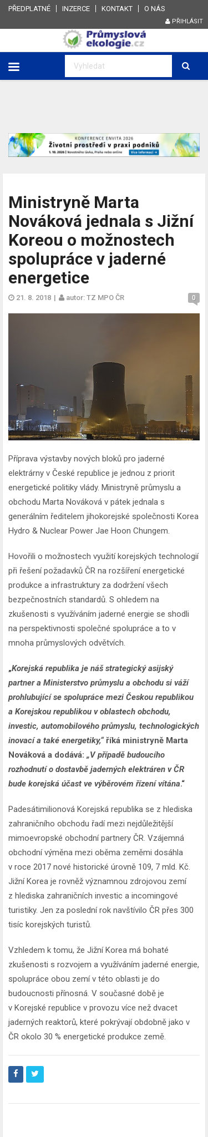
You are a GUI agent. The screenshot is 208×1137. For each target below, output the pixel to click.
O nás (154, 8)
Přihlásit (184, 21)
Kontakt (117, 8)
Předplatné (29, 8)
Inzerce (76, 8)
